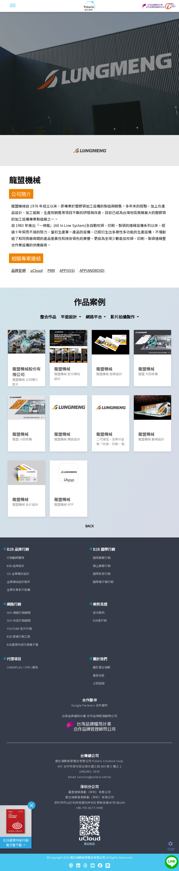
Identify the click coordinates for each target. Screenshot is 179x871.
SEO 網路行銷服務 (19, 612)
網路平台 (94, 317)
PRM (51, 270)
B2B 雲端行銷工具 (18, 636)
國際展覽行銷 (101, 557)
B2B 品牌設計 (15, 566)
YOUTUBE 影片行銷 (19, 628)
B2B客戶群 (100, 620)
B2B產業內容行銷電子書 (22, 644)
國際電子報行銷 (103, 582)
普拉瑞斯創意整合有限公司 (87, 857)
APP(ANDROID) (92, 270)
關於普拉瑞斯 (101, 667)
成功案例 (99, 612)
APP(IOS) (67, 270)
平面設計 (69, 317)
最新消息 (99, 675)
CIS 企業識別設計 (18, 573)
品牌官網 (18, 270)
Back (89, 526)
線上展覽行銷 (101, 566)
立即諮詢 (99, 683)
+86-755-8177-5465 (89, 808)
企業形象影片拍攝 (18, 589)
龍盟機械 (24, 179)
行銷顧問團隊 (15, 557)
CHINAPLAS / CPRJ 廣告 (22, 667)
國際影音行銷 (101, 573)
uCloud (36, 270)
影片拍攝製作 (123, 317)
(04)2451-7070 (89, 771)
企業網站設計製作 (18, 582)
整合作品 (48, 317)
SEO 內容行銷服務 (19, 620)
